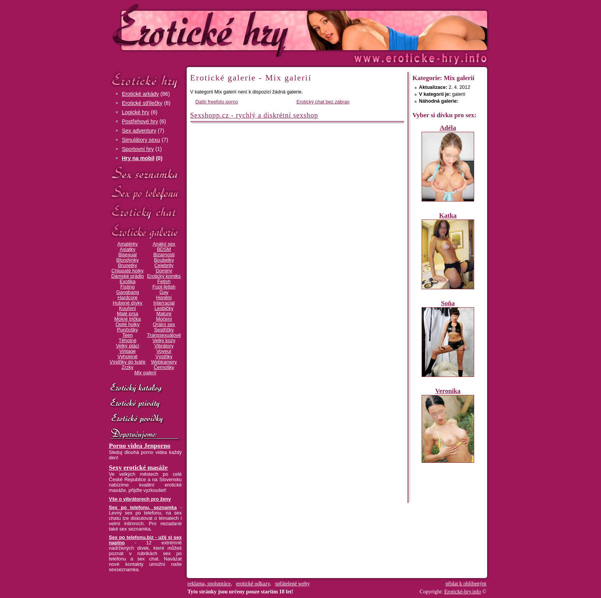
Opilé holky (127, 324)
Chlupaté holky (128, 271)
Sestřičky (164, 330)
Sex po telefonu (145, 192)
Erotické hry (145, 80)
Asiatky (127, 249)
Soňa (448, 303)
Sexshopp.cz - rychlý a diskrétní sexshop (254, 115)
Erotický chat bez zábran (323, 102)
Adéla (448, 127)
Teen (127, 335)
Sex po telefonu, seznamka (143, 507)
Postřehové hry (140, 121)
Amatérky (127, 244)
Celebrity (164, 265)
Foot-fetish (164, 287)
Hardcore (128, 297)
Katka (447, 215)
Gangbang (127, 292)
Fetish (163, 281)
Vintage (127, 351)
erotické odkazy (253, 584)
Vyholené (128, 356)
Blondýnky (128, 260)
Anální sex (164, 244)
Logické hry (135, 112)
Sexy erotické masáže (138, 467)
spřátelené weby (292, 584)
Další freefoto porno (216, 102)
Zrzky (127, 367)
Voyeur (163, 351)
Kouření (127, 308)
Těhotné (127, 340)
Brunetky (127, 265)
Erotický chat (145, 212)
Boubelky (164, 260)
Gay (163, 292)
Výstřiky (164, 356)
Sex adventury (139, 131)
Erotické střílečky (142, 103)
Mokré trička (127, 319)
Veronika (447, 391)
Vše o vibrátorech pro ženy (140, 499)
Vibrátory (164, 346)
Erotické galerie (145, 231)
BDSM (164, 249)
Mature (163, 313)
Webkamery (164, 362)
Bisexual (127, 254)
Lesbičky (163, 308)
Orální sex (164, 324)
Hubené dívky (127, 303)
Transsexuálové (164, 335)
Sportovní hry (138, 149)
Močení (164, 319)
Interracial (164, 303)
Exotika (128, 281)
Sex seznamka (145, 173)
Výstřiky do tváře (128, 362)
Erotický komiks (164, 276)
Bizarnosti (164, 254)
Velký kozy (164, 340)
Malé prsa (127, 313)
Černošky (164, 367)
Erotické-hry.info (238, 30)
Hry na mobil (138, 158)
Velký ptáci (127, 346)
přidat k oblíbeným (465, 584)
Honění (164, 297)
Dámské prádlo (127, 276)
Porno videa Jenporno (140, 445)
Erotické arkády (140, 94)
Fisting (127, 287)
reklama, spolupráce (209, 584)
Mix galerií (145, 372)
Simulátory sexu (141, 140)
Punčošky (127, 330)
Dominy (164, 271)
